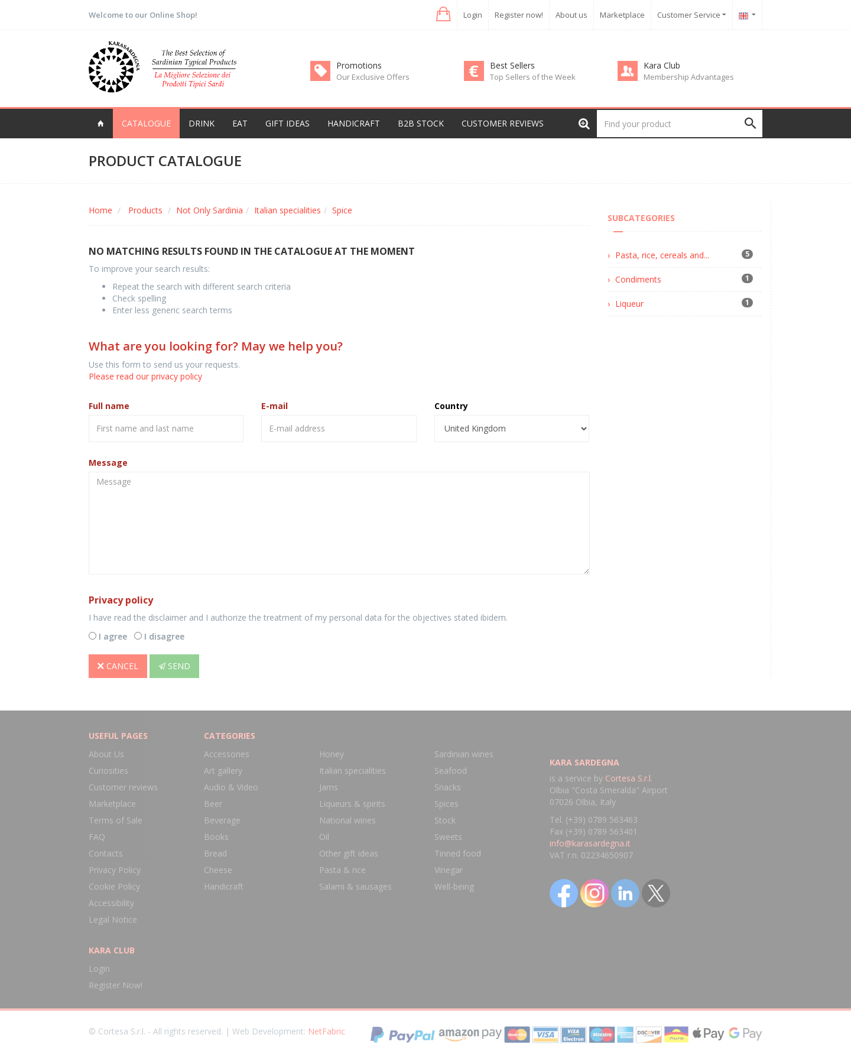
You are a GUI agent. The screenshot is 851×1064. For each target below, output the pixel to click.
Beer (213, 803)
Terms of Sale (115, 820)
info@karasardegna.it (590, 843)
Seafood (450, 770)
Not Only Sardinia (209, 210)
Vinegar (448, 869)
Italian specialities (287, 210)
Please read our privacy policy (145, 376)
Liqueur (629, 303)
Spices (446, 803)
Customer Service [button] (691, 14)
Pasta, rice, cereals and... (662, 255)
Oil (324, 836)
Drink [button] (202, 123)
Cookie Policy (114, 886)
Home (100, 210)
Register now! (519, 14)
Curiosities (108, 770)
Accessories (226, 754)
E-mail (274, 405)
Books (216, 836)
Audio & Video (231, 787)
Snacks (447, 787)
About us (571, 14)
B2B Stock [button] (421, 123)
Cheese (218, 869)
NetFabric (326, 1031)
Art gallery (223, 770)
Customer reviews (503, 123)
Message (108, 462)
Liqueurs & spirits (352, 803)
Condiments (638, 279)
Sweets (448, 836)
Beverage (222, 820)
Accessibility (111, 903)
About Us (106, 754)
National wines (347, 820)
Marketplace (622, 14)
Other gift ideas (348, 853)
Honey (331, 754)
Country (451, 405)
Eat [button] (240, 123)
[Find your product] (679, 123)
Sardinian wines (463, 754)
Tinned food (457, 853)
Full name (109, 405)
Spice (342, 210)
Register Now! (115, 985)
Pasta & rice (342, 869)
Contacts (106, 853)
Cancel (118, 666)
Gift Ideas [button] (287, 123)
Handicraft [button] (353, 123)
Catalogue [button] (146, 123)
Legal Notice (113, 919)
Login (472, 14)
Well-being (454, 886)
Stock (445, 820)
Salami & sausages (355, 886)
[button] (442, 14)
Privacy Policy (115, 869)
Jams (328, 787)
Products (145, 210)
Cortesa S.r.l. (628, 778)
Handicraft (223, 886)
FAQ (97, 836)
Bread (215, 853)
